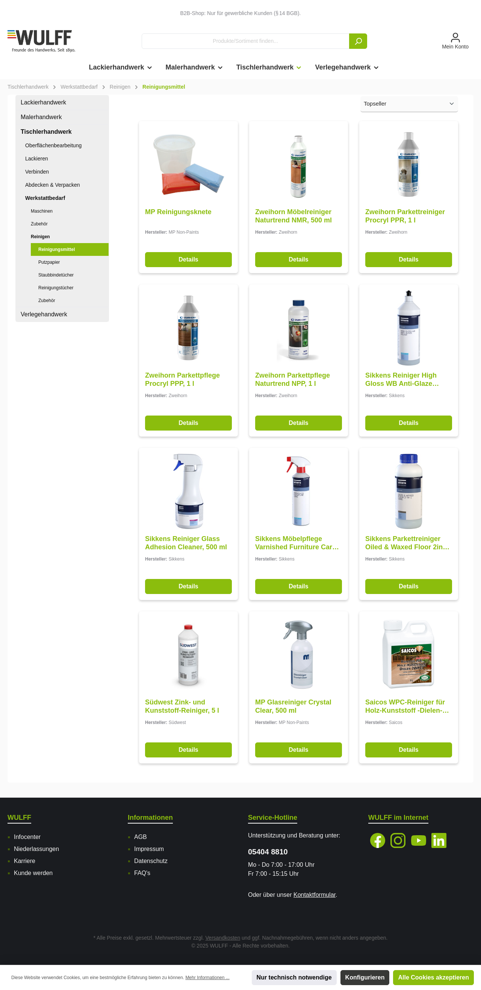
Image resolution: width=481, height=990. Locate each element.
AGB (140, 837)
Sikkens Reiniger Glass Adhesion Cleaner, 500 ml (186, 543)
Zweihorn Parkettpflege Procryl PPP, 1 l (182, 379)
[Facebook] (377, 840)
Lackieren (36, 159)
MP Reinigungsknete (178, 212)
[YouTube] (418, 840)
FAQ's (142, 873)
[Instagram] (398, 840)
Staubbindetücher (56, 275)
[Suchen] (358, 41)
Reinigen (40, 236)
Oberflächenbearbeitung (53, 145)
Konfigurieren (365, 977)
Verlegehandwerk (44, 314)
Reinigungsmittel (56, 249)
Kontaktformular (314, 895)
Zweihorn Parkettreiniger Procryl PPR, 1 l (405, 216)
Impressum (149, 849)
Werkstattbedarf (45, 198)
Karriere (24, 861)
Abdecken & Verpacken (52, 185)
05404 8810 (268, 852)
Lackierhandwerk (43, 102)
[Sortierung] (409, 104)
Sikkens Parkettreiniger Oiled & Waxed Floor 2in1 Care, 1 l (405, 543)
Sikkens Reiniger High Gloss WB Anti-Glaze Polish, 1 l (401, 380)
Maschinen (42, 211)
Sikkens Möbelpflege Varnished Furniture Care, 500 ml (296, 543)
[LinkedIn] (439, 840)
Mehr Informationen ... (207, 977)
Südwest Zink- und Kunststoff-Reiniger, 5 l (182, 706)
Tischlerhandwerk (46, 131)
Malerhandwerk (41, 117)
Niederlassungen (36, 849)
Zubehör (39, 224)
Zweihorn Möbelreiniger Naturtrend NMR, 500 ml (293, 216)
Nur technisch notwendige (294, 977)
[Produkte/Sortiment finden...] (245, 41)
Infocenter (27, 837)
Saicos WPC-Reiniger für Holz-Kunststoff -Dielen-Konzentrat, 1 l (405, 706)
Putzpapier (49, 262)
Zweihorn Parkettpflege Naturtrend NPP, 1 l (292, 379)
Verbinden (37, 172)
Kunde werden (33, 873)
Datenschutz (151, 861)
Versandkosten (223, 938)
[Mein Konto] (455, 41)
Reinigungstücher (55, 287)
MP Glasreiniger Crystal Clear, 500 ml (293, 706)
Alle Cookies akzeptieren (433, 977)
